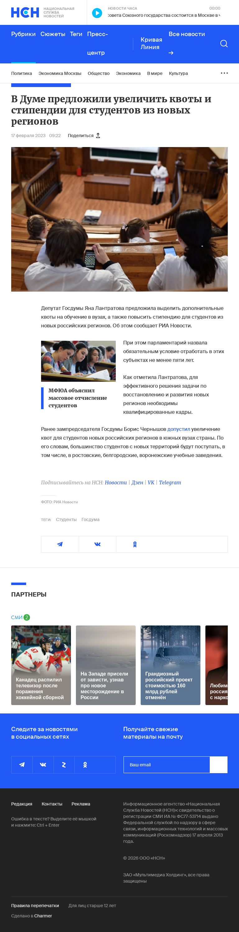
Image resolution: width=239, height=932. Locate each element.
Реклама (81, 804)
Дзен (137, 482)
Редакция (21, 804)
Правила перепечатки (35, 905)
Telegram (170, 482)
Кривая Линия (151, 43)
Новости (116, 482)
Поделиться (84, 135)
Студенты (66, 519)
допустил (178, 429)
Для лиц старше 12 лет (92, 905)
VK (151, 482)
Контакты (52, 804)
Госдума (91, 519)
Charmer (43, 916)
